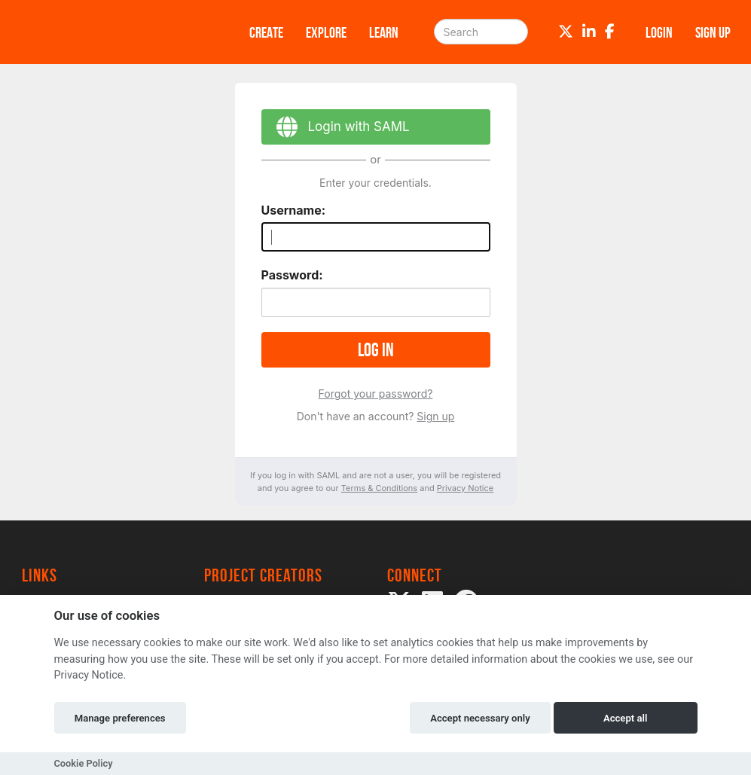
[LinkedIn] (589, 31)
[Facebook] (609, 31)
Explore (326, 32)
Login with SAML (335, 129)
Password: (292, 274)
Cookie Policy (83, 763)
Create (266, 32)
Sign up (435, 416)
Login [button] (659, 32)
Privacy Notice (465, 488)
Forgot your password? (376, 393)
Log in (376, 350)
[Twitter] (566, 31)
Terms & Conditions (379, 488)
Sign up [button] (713, 32)
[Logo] (116, 32)
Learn (383, 32)
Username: (293, 210)
